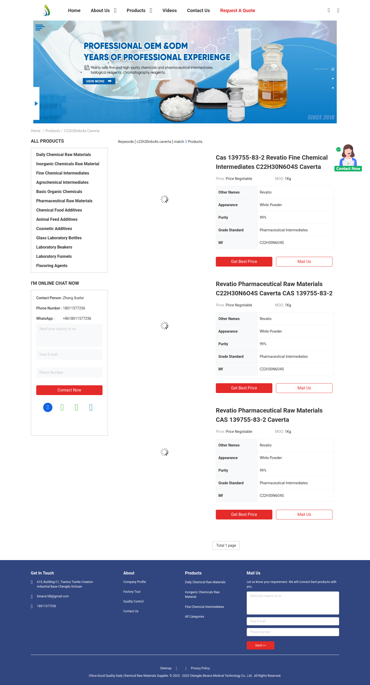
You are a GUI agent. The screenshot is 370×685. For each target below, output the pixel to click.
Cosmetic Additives (54, 228)
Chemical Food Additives (59, 210)
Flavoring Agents (52, 265)
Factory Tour (132, 591)
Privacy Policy (200, 668)
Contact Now (69, 390)
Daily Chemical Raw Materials (63, 154)
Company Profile (134, 582)
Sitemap (166, 668)
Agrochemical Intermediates (62, 182)
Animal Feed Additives (57, 219)
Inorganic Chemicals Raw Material (67, 163)
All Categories (194, 616)
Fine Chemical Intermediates (62, 173)
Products (52, 131)
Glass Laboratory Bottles (59, 237)
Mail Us (304, 261)
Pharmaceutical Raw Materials (64, 200)
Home (36, 131)
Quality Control (133, 601)
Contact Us (130, 611)
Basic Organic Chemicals (59, 191)
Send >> (260, 645)
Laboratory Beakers (54, 247)
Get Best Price (244, 261)
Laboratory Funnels (54, 256)
